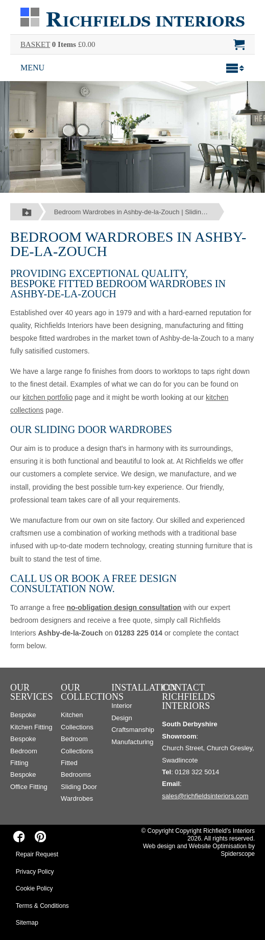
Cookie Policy (34, 888)
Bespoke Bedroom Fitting (23, 751)
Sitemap (27, 922)
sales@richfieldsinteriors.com (205, 796)
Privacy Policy (35, 871)
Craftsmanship (132, 729)
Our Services (31, 692)
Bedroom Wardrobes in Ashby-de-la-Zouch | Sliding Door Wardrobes (139, 212)
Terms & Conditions (42, 905)
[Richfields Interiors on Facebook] (19, 836)
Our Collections (92, 692)
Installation (144, 687)
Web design (159, 846)
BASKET (35, 44)
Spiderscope (238, 853)
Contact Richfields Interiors (188, 696)
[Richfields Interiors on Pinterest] (40, 836)
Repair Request (37, 854)
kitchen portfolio (47, 397)
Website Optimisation (218, 846)
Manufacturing (132, 742)
